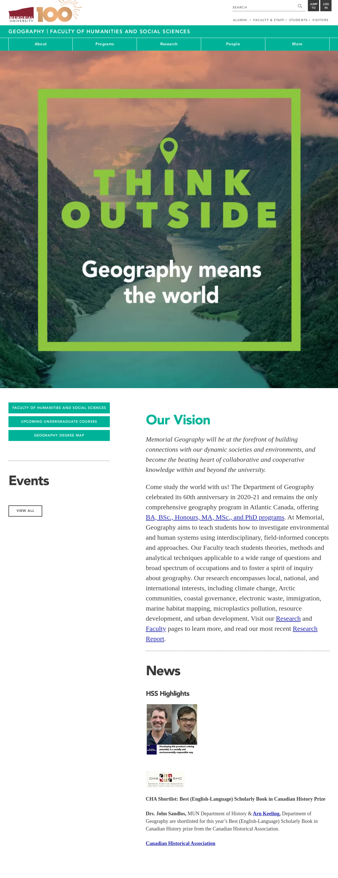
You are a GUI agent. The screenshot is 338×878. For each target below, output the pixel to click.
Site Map (281, 864)
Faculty (156, 426)
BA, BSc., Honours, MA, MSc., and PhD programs (215, 314)
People (233, 44)
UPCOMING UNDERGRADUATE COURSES (59, 219)
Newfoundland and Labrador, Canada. (302, 870)
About (40, 44)
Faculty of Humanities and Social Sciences (120, 31)
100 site (59, 11)
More (297, 44)
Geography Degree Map (59, 233)
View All (163, 691)
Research (168, 44)
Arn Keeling (266, 611)
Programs (104, 44)
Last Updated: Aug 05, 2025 (310, 864)
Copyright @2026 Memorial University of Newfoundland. (48, 870)
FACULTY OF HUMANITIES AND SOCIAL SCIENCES (59, 205)
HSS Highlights (167, 491)
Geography (27, 31)
